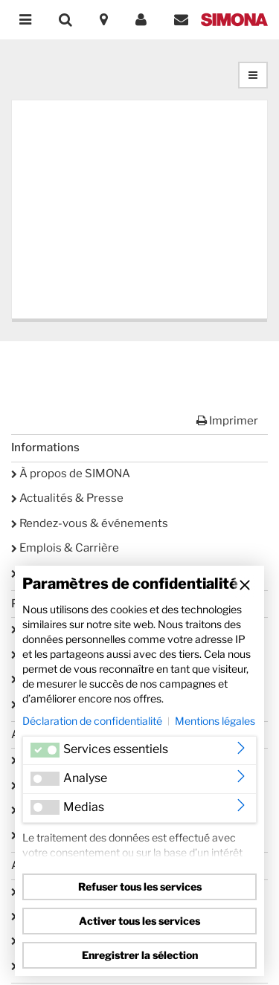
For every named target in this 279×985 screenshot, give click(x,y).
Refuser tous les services (140, 886)
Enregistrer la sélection (140, 955)
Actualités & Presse (67, 498)
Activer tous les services (139, 920)
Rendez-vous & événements (89, 523)
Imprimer (227, 420)
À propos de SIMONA (70, 473)
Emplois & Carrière (65, 548)
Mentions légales (215, 720)
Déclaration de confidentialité (92, 720)
